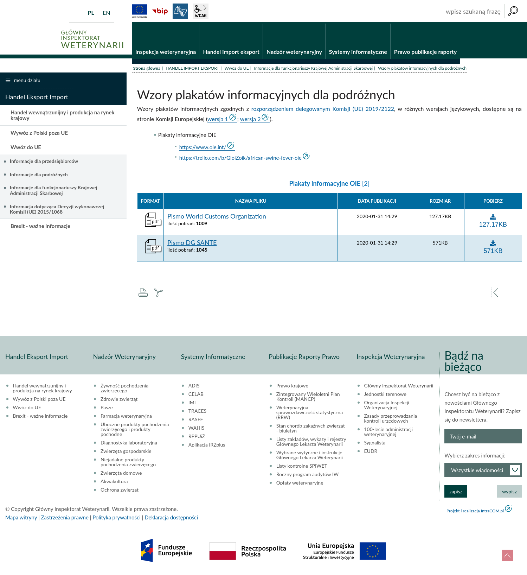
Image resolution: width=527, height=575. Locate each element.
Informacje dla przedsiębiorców (44, 162)
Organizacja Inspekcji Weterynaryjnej (386, 406)
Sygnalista (375, 444)
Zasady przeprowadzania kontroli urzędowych (390, 420)
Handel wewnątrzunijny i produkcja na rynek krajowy (62, 116)
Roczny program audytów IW (307, 475)
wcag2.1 (200, 11)
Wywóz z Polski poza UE (39, 134)
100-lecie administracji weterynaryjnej (388, 433)
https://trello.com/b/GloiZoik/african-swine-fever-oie (240, 159)
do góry (507, 555)
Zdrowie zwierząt (119, 400)
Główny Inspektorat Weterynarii (398, 387)
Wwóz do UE (237, 69)
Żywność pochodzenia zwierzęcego (124, 389)
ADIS (194, 387)
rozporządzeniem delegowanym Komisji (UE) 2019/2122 (322, 110)
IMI (192, 404)
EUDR (371, 452)
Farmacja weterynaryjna (126, 417)
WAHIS (196, 429)
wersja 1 (217, 120)
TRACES (197, 412)
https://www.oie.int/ (202, 149)
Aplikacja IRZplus (206, 446)
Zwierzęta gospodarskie (126, 452)
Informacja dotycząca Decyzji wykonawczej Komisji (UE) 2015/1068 (57, 210)
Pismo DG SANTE (192, 244)
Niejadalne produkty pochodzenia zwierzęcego (128, 463)
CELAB (196, 395)
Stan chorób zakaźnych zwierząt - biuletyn (310, 430)
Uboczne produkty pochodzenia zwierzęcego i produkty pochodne (135, 430)
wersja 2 (250, 120)
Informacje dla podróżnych (39, 176)
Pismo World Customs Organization (216, 218)
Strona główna (146, 69)
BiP (160, 11)
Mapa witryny (21, 519)
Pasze (107, 408)
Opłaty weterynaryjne (299, 484)
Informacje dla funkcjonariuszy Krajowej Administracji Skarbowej (313, 69)
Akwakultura (114, 482)
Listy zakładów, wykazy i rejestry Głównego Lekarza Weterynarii (311, 443)
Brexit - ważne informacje (40, 227)
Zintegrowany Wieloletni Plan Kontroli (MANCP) (308, 398)
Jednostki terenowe (385, 395)
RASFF (195, 420)
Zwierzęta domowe (121, 474)
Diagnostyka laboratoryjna (129, 444)
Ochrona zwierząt (120, 491)
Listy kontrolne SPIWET (301, 467)
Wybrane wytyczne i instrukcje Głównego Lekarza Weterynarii (309, 456)
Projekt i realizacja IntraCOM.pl (475, 512)
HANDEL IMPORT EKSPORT (192, 69)
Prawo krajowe (292, 387)
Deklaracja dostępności (171, 519)
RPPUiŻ (196, 437)
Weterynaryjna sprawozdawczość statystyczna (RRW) (309, 413)
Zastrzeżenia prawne (65, 519)
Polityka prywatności (116, 519)
